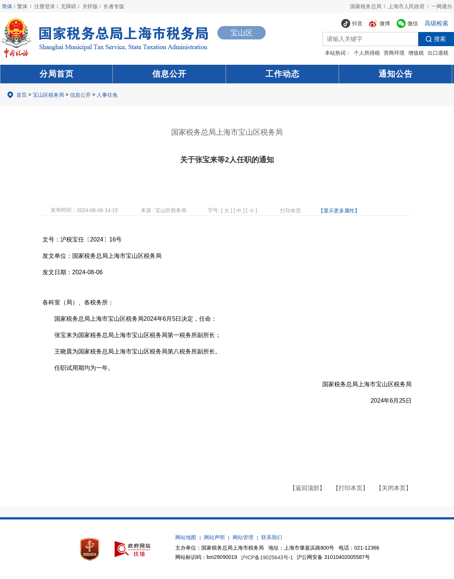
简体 (7, 6)
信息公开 (169, 74)
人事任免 (107, 95)
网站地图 (185, 537)
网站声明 (214, 537)
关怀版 (90, 6)
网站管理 (243, 537)
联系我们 (271, 537)
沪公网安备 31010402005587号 (333, 557)
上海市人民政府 (406, 6)
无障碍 (68, 6)
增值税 (416, 53)
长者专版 (113, 6)
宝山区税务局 (48, 95)
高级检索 (436, 23)
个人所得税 (367, 53)
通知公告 (395, 74)
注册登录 (44, 6)
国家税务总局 (365, 6)
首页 (21, 95)
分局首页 (56, 74)
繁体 (22, 6)
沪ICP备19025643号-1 (267, 557)
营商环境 (394, 53)
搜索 (432, 39)
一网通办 (441, 6)
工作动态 (282, 74)
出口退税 (438, 53)
